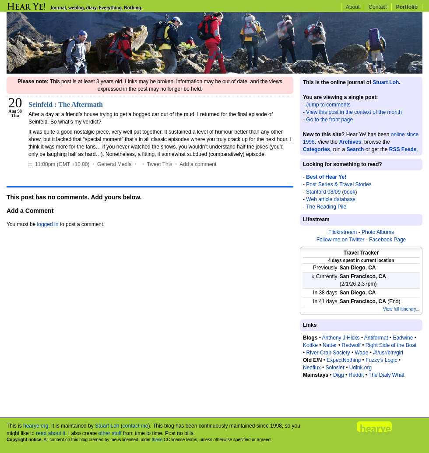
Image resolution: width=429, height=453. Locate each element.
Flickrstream (342, 232)
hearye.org (35, 426)
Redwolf (350, 345)
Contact (378, 7)
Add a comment (197, 164)
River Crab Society (328, 353)
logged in (48, 224)
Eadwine (403, 338)
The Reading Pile (326, 207)
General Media (114, 164)
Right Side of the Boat (391, 345)
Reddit (356, 375)
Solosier (335, 368)
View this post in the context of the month (354, 112)
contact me (135, 426)
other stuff (109, 433)
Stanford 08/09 (323, 192)
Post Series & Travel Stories (338, 184)
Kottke (310, 345)
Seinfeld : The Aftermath (65, 104)
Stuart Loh (386, 82)
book (349, 192)
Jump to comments (328, 105)
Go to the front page (329, 120)
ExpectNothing (344, 360)
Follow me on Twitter (340, 240)
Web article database (330, 199)
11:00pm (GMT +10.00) (59, 164)
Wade (361, 353)
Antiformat (376, 338)
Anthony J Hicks (341, 338)
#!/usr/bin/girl (388, 353)
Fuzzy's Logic (381, 360)
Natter (330, 345)
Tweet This (159, 164)
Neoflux (312, 368)
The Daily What (386, 375)
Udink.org (360, 368)
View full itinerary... (401, 309)
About (352, 7)
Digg (338, 375)
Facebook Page (387, 240)
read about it (50, 433)
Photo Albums (378, 232)
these (157, 439)
